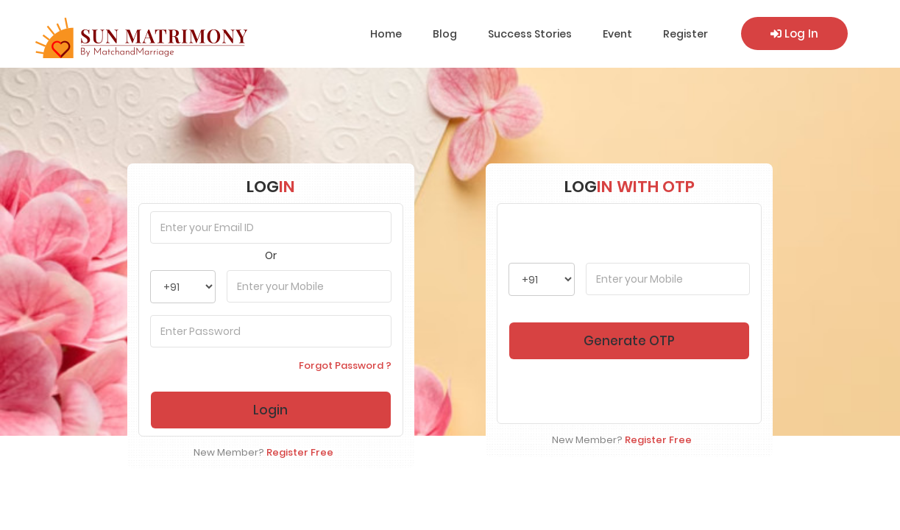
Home (386, 33)
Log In (794, 33)
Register (685, 33)
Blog (445, 33)
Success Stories (530, 33)
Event (617, 33)
